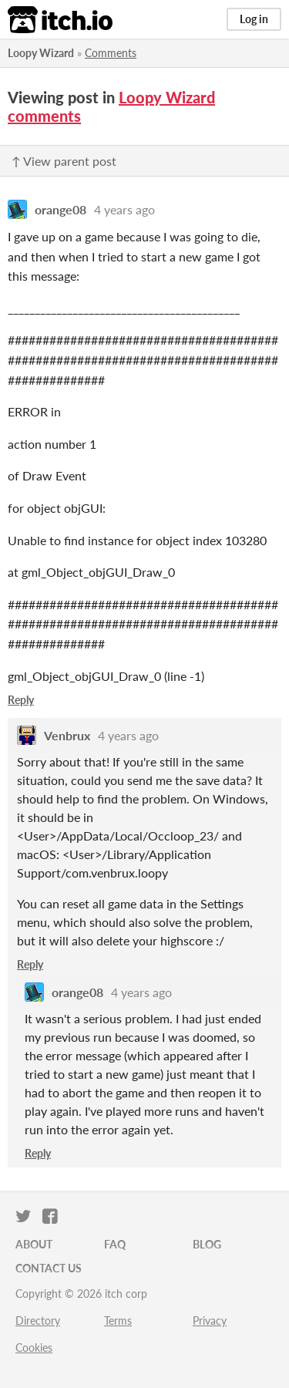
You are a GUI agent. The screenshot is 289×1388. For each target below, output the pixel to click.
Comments (110, 52)
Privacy (210, 1320)
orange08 (60, 209)
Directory (37, 1320)
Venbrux (67, 735)
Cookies (33, 1347)
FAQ (115, 1244)
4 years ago (124, 209)
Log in (254, 18)
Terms (118, 1320)
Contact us (48, 1268)
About (33, 1244)
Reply (21, 699)
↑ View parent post (64, 160)
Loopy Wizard (41, 52)
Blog (207, 1244)
